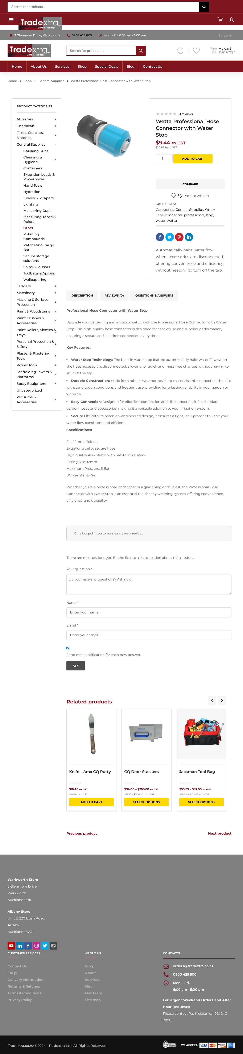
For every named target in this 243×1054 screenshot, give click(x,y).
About (90, 973)
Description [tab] (82, 295)
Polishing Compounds (34, 236)
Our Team (93, 993)
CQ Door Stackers (141, 771)
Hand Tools (32, 185)
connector (173, 215)
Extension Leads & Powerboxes (39, 177)
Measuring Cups (37, 211)
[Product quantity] (164, 158)
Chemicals (37, 126)
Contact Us (17, 966)
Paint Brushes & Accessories (37, 320)
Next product (219, 833)
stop (209, 215)
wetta (172, 221)
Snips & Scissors (36, 267)
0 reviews (186, 114)
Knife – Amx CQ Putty (90, 771)
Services (92, 979)
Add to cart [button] (91, 802)
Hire (88, 986)
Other (28, 228)
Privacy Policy (20, 999)
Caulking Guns (35, 151)
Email (72, 625)
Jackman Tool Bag (197, 771)
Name (72, 603)
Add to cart (193, 159)
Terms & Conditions (24, 993)
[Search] (204, 7)
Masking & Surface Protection (37, 302)
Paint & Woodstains (37, 311)
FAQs (12, 973)
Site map (93, 999)
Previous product (81, 833)
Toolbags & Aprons (39, 273)
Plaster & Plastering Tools (37, 355)
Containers (32, 168)
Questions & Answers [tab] (154, 295)
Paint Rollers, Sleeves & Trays (37, 332)
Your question (79, 569)
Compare (190, 184)
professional (194, 215)
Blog (89, 966)
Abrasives (37, 119)
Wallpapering (34, 280)
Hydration (31, 192)
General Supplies (51, 81)
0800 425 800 (82, 35)
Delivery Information (26, 979)
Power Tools (37, 365)
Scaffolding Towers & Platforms (37, 374)
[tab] (114, 295)
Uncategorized (29, 390)
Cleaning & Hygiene (40, 159)
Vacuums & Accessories (37, 399)
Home (12, 81)
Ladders (37, 286)
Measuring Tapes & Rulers (39, 219)
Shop (28, 81)
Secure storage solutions (36, 258)
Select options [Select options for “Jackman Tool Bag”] (201, 802)
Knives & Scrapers (38, 198)
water (160, 221)
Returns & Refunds (24, 986)
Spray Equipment (37, 383)
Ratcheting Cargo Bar (38, 247)
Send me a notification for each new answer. (103, 655)
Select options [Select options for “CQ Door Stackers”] (146, 802)
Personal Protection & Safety (37, 344)
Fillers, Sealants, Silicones (37, 135)
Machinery (37, 293)
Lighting (30, 204)
